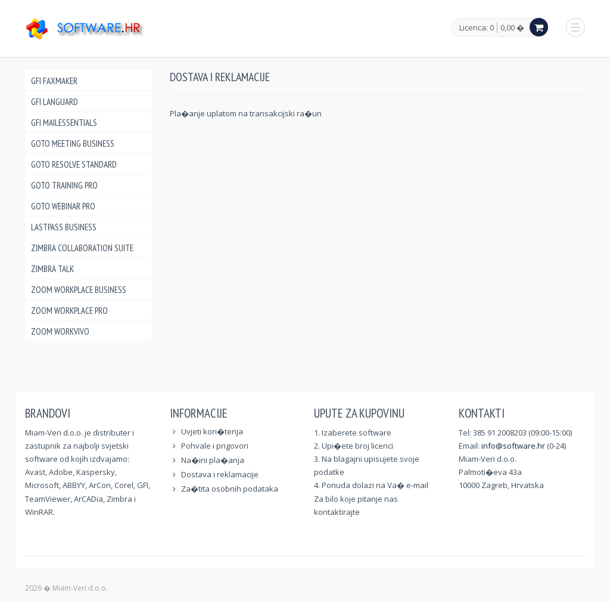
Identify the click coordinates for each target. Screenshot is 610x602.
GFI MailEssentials (64, 122)
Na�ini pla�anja (212, 460)
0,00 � (512, 27)
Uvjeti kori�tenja (212, 431)
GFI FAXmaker (54, 81)
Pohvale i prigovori (214, 445)
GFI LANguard (54, 101)
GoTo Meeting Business (72, 143)
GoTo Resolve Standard (74, 164)
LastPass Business (64, 227)
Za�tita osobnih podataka (229, 488)
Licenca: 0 (476, 28)
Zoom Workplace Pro (69, 310)
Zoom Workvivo (60, 331)
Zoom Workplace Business (78, 289)
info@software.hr (513, 445)
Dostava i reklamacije (220, 474)
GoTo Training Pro (64, 185)
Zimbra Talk (52, 268)
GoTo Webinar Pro (63, 206)
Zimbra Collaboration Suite (82, 248)
